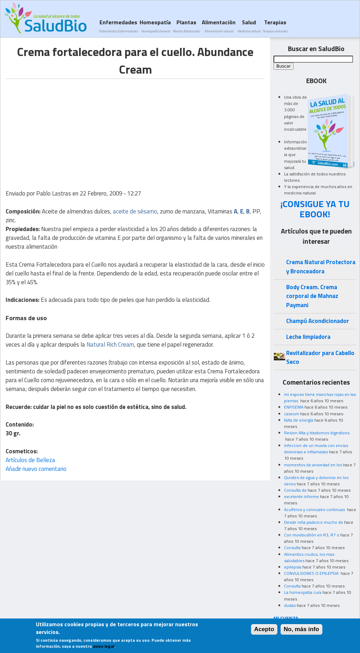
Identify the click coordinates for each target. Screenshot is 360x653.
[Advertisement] (65, 128)
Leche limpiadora (308, 336)
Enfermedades (118, 26)
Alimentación (219, 26)
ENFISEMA (293, 407)
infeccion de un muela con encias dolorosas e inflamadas (316, 448)
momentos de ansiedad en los (313, 464)
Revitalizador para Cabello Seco (320, 357)
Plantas (186, 26)
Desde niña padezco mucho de (313, 522)
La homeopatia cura (302, 592)
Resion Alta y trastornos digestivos (316, 432)
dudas (290, 605)
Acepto (264, 629)
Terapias (275, 26)
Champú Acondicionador (317, 320)
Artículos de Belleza (30, 460)
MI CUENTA (286, 618)
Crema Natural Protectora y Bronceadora (320, 266)
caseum (291, 413)
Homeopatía (155, 26)
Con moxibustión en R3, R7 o (311, 534)
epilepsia (292, 567)
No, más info (301, 629)
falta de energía (298, 420)
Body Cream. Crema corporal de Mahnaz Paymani (312, 296)
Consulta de (295, 490)
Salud (249, 26)
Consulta (292, 547)
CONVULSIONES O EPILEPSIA (312, 573)
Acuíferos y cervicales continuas (315, 509)
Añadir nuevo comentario (36, 468)
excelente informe (301, 496)
